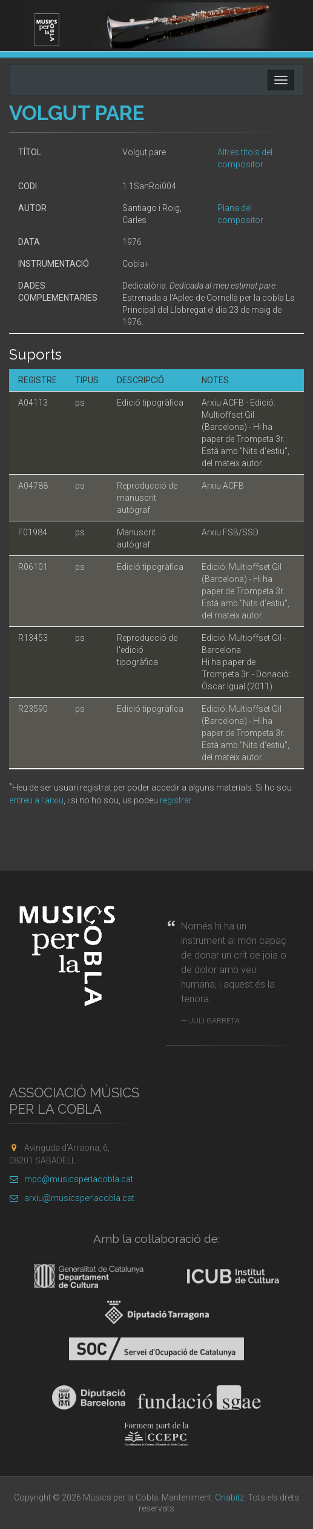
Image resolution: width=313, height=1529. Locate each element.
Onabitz (229, 1497)
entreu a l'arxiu (36, 800)
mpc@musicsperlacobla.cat (71, 1179)
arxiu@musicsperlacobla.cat (71, 1198)
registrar (175, 800)
